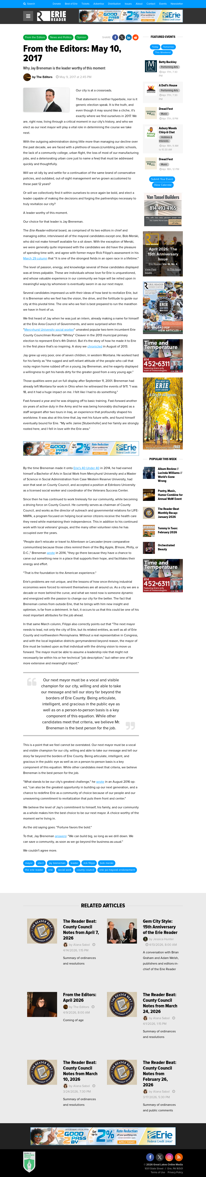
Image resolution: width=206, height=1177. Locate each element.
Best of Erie (71, 4)
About (139, 4)
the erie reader (34, 870)
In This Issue (174, 269)
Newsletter (177, 4)
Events (163, 4)
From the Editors (35, 37)
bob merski (106, 863)
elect (41, 863)
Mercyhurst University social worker (49, 329)
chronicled (94, 346)
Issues (128, 4)
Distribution (114, 4)
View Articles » (169, 330)
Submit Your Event (162, 179)
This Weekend (163, 52)
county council (85, 870)
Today (155, 47)
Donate (57, 4)
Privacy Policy (175, 1172)
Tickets (85, 4)
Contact (151, 4)
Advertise (98, 4)
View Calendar (163, 185)
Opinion (81, 37)
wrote (51, 552)
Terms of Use (158, 1172)
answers (60, 836)
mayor (29, 863)
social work (64, 870)
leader (74, 863)
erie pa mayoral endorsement (117, 870)
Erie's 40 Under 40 (86, 468)
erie (50, 870)
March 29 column (35, 258)
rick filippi (89, 863)
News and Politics (60, 37)
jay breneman (57, 863)
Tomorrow (168, 47)
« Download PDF (157, 327)
